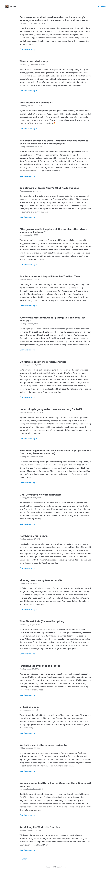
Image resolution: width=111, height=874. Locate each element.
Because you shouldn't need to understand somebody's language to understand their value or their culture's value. (54, 19)
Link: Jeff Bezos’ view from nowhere (41, 494)
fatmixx (10, 6)
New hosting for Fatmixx (34, 536)
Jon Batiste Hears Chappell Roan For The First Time (50, 276)
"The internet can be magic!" (37, 102)
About (103, 6)
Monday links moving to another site (41, 580)
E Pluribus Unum (29, 707)
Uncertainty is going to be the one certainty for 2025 (51, 409)
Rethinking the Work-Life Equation (40, 827)
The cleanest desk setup (34, 61)
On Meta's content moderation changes (43, 361)
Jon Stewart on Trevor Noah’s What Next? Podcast (49, 188)
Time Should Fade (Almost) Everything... (43, 621)
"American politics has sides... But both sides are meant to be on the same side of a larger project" (54, 142)
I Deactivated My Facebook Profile (40, 665)
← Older (23, 859)
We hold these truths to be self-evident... (44, 745)
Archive (96, 6)
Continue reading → (28, 49)
